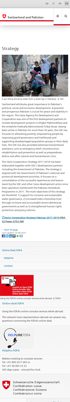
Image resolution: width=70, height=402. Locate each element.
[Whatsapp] (18, 227)
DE (47, 3)
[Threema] (14, 227)
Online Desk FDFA (12, 241)
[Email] (21, 227)
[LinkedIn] (11, 227)
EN (66, 3)
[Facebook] (3, 227)
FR (60, 3)
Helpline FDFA (11, 342)
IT (53, 3)
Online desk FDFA (13, 295)
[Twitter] (7, 227)
